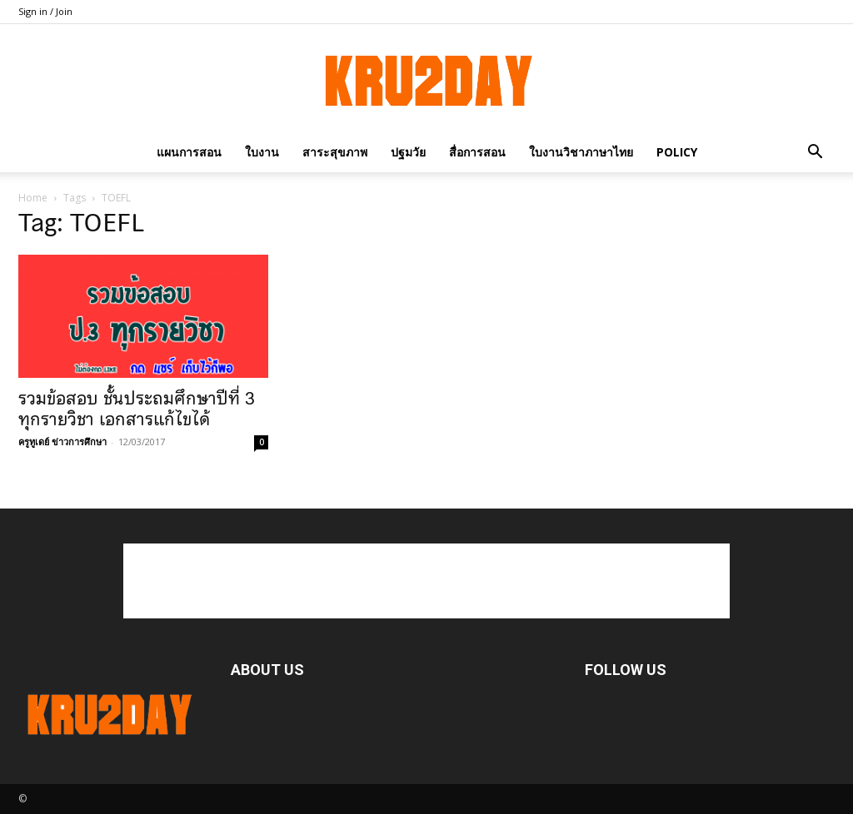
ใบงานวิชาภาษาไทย (581, 152)
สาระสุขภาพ (334, 152)
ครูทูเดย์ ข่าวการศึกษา (62, 441)
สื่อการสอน (477, 152)
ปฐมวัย (408, 152)
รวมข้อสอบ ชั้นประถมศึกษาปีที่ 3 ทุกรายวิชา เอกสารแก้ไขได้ (136, 409)
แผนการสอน (189, 152)
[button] (815, 152)
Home (32, 198)
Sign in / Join (45, 11)
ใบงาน (262, 152)
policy (676, 152)
